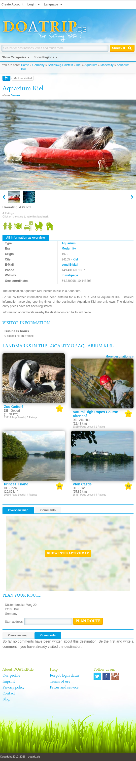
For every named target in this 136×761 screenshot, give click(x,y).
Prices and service (64, 687)
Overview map (18, 510)
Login (31, 4)
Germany (38, 65)
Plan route (88, 621)
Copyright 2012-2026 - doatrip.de (20, 756)
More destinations (118, 356)
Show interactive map (68, 553)
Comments (48, 510)
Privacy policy (13, 687)
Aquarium (90, 65)
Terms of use (60, 682)
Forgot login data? (64, 676)
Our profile (11, 676)
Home (25, 65)
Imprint (8, 682)
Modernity (107, 65)
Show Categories (14, 57)
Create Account (12, 4)
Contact (8, 693)
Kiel (78, 65)
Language (51, 4)
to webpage (70, 275)
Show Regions (44, 57)
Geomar (15, 95)
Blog (5, 699)
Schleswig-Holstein (60, 65)
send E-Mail (70, 264)
